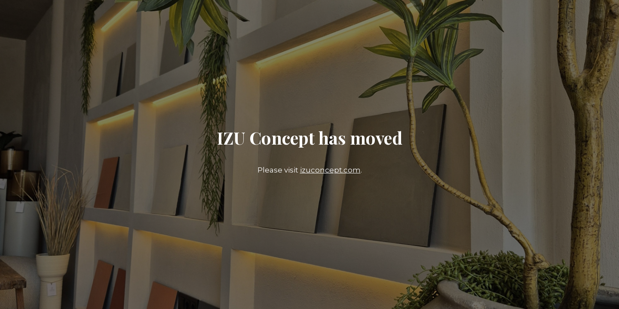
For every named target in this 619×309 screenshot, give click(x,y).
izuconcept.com (330, 170)
